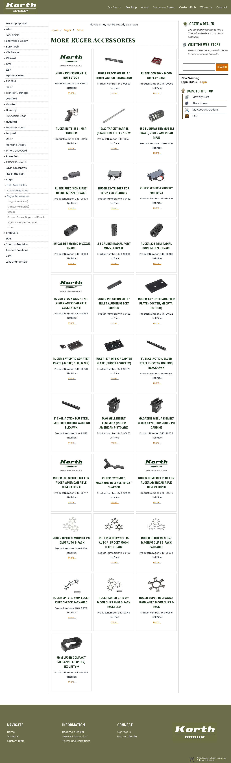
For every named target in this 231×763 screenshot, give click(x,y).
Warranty (206, 7)
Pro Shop (131, 7)
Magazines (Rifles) (18, 201)
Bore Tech (12, 46)
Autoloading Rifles (17, 190)
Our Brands (114, 7)
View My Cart (201, 97)
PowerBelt (12, 156)
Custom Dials (187, 7)
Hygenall (11, 122)
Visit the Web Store (204, 44)
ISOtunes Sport (15, 127)
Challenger (13, 52)
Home (54, 30)
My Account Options (205, 109)
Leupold (11, 133)
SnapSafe (12, 233)
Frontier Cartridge (17, 93)
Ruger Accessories (18, 196)
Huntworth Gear (16, 116)
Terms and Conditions (76, 741)
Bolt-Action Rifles (17, 185)
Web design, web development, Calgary (211, 759)
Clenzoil (11, 58)
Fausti (9, 87)
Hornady (11, 110)
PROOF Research (16, 162)
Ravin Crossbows (16, 168)
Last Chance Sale (17, 261)
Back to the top (200, 91)
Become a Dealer (164, 7)
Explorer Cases (15, 75)
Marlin (9, 139)
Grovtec (11, 104)
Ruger (9, 179)
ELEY (8, 70)
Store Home (200, 103)
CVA (8, 64)
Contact (221, 7)
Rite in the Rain (15, 174)
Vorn (9, 256)
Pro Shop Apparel (16, 23)
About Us (12, 736)
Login (203, 82)
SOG (8, 238)
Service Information (74, 736)
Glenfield (11, 98)
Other (10, 227)
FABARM (11, 81)
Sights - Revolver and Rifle (22, 222)
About (145, 7)
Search (222, 67)
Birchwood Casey (17, 41)
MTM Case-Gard (16, 150)
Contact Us (124, 732)
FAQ (195, 116)
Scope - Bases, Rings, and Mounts (26, 217)
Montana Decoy (16, 145)
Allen (9, 29)
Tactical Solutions (17, 250)
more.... (72, 92)
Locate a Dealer (201, 24)
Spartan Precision (17, 244)
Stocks (11, 211)
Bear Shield (12, 35)
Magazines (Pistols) (18, 206)
